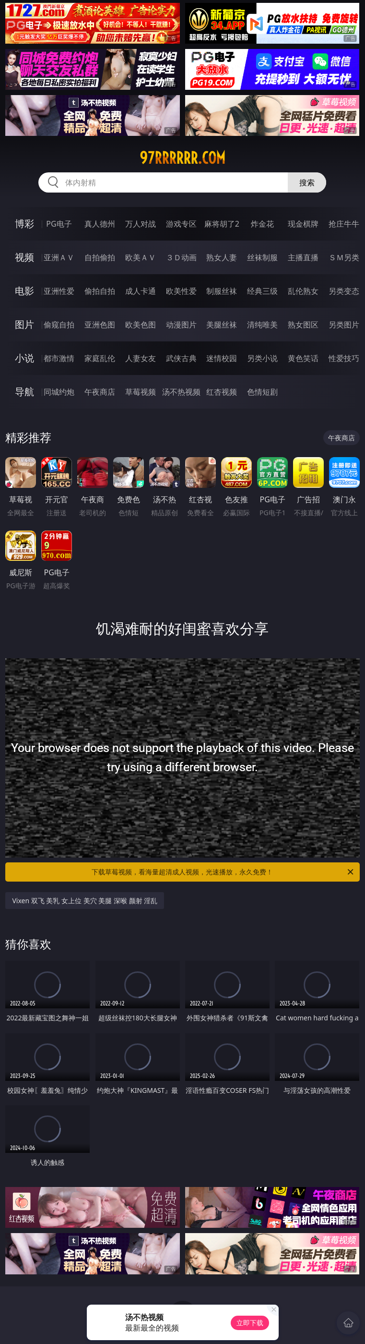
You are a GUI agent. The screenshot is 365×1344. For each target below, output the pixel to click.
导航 (24, 391)
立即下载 (249, 1322)
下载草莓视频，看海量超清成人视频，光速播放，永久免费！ (223, 872)
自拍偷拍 (99, 257)
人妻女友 (140, 358)
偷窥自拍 (59, 324)
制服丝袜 (221, 291)
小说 (24, 357)
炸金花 (262, 223)
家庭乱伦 (99, 358)
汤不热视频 (181, 392)
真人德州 (99, 223)
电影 (24, 290)
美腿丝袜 (221, 324)
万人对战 (140, 223)
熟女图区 (303, 324)
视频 (24, 257)
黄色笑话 (303, 358)
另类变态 (344, 291)
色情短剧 (262, 392)
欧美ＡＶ (140, 257)
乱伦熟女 (303, 291)
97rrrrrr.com (182, 158)
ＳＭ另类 (344, 257)
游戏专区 (181, 223)
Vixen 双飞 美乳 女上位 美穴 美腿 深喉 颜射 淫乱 (84, 900)
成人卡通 (140, 291)
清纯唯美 (262, 324)
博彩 (24, 223)
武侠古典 (181, 358)
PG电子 (58, 223)
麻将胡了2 (221, 223)
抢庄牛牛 (344, 223)
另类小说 (262, 358)
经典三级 (262, 291)
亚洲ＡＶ (59, 257)
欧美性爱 (181, 291)
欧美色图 (140, 324)
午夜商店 (99, 392)
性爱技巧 (344, 358)
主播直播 (303, 257)
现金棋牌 (303, 223)
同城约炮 (59, 392)
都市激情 (59, 358)
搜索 (307, 182)
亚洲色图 (99, 324)
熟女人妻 (221, 257)
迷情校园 (221, 358)
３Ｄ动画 (181, 257)
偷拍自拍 (99, 291)
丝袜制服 (262, 257)
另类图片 (344, 324)
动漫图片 (181, 324)
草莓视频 (140, 392)
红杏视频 (221, 392)
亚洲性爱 (59, 291)
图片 (24, 324)
